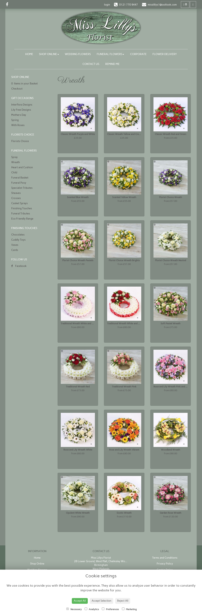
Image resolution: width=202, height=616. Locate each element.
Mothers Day (18, 114)
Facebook (19, 266)
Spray (14, 157)
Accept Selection (101, 600)
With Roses (17, 125)
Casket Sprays (19, 203)
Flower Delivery (164, 54)
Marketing (129, 609)
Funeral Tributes (20, 213)
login (107, 4)
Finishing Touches (21, 208)
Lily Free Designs (21, 109)
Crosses (16, 198)
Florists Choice (20, 141)
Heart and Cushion (22, 167)
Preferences (110, 609)
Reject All (122, 600)
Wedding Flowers (78, 54)
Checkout (16, 88)
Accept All (80, 600)
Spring (15, 120)
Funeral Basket (19, 177)
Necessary (74, 609)
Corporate (138, 54)
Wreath (15, 162)
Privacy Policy (165, 563)
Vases (14, 244)
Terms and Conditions (164, 557)
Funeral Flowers (110, 54)
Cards (14, 250)
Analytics (92, 609)
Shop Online (49, 54)
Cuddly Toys (18, 239)
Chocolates (17, 234)
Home (29, 54)
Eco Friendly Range (22, 218)
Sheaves (16, 193)
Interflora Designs (21, 104)
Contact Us (90, 64)
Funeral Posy (18, 182)
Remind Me (112, 64)
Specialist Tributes (22, 187)
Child (14, 172)
